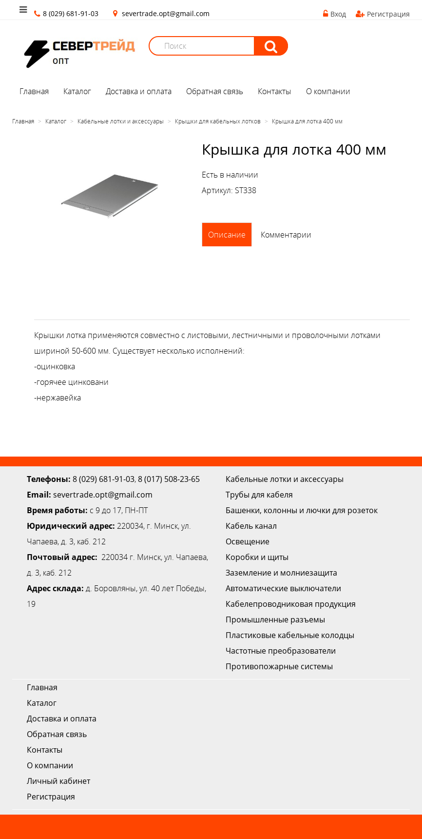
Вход (334, 14)
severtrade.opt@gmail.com (166, 13)
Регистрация (383, 14)
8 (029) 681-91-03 (103, 479)
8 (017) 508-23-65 (169, 479)
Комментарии (286, 234)
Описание (227, 234)
